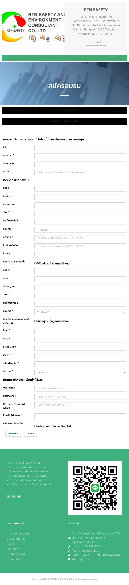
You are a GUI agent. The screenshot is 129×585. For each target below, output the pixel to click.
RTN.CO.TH (61, 579)
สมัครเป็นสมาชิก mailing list (52, 426)
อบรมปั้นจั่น (21, 480)
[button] (4, 58)
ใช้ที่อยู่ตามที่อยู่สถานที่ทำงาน (52, 263)
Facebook (96, 42)
